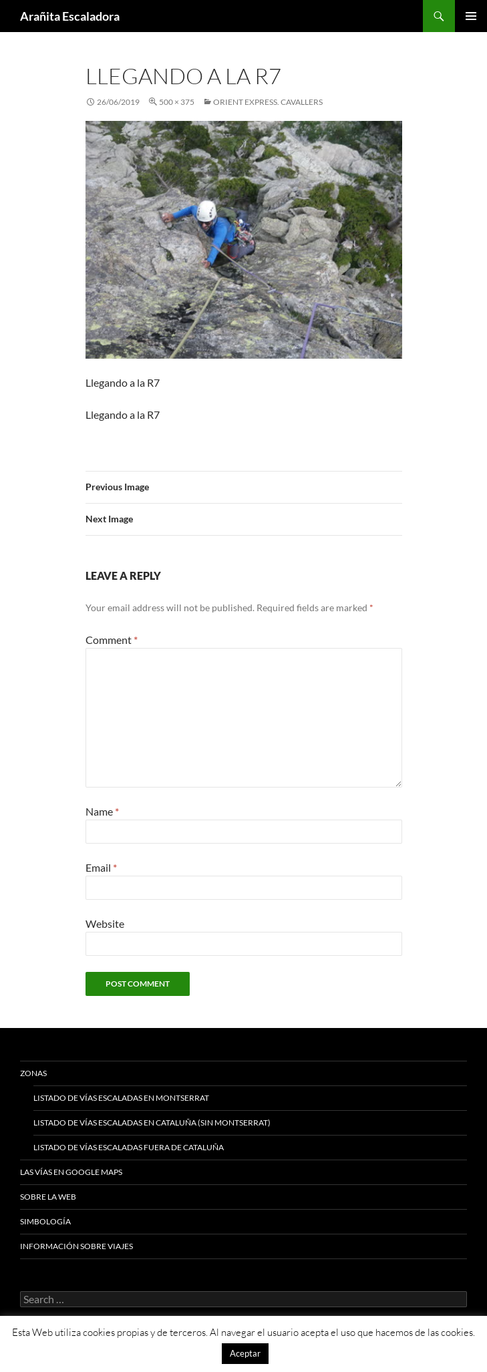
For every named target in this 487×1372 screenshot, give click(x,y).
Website (105, 923)
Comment (112, 639)
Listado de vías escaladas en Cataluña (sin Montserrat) (152, 1123)
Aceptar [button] (245, 1353)
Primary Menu (471, 16)
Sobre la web (48, 1197)
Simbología (45, 1221)
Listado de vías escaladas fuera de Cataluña (128, 1147)
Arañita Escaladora (70, 16)
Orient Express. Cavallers (268, 102)
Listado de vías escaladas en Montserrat (121, 1098)
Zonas (33, 1073)
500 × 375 (176, 102)
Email (101, 867)
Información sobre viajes (76, 1246)
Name (102, 811)
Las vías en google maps (71, 1172)
